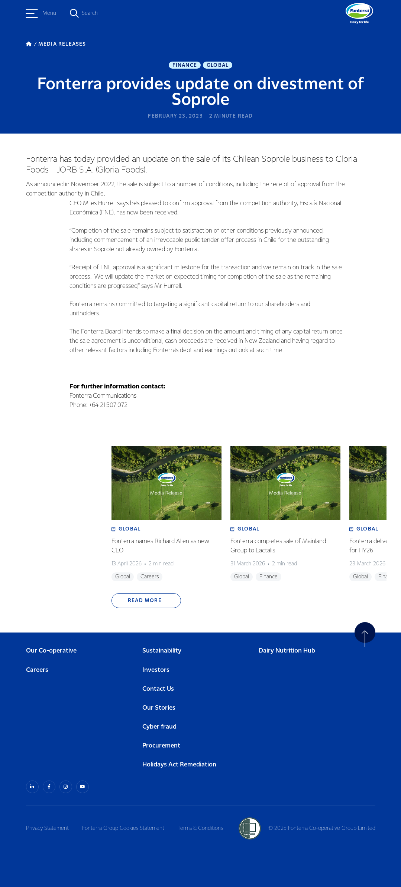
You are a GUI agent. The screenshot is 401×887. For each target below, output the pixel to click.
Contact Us (158, 689)
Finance (184, 65)
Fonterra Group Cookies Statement (123, 828)
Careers (37, 670)
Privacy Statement (47, 828)
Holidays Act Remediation (179, 765)
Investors (155, 670)
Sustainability (161, 651)
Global (218, 65)
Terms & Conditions (200, 828)
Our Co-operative (51, 651)
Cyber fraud (159, 727)
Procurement (161, 746)
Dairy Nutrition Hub (287, 651)
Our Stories (158, 708)
